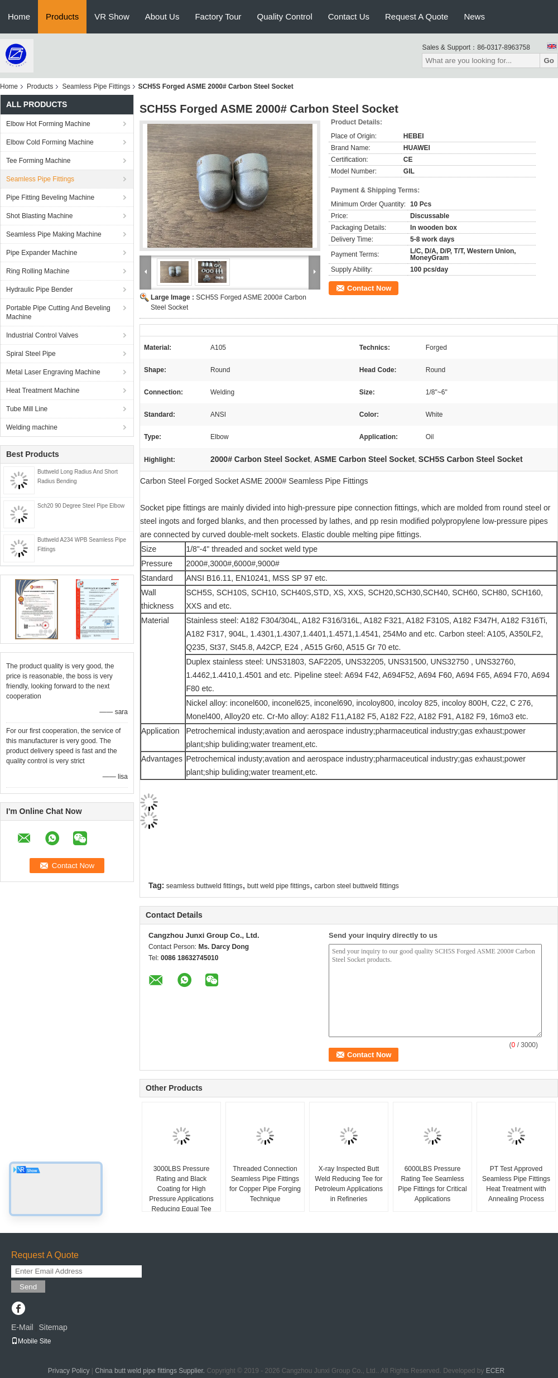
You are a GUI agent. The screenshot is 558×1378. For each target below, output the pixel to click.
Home (19, 16)
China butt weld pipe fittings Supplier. (150, 1371)
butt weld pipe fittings (278, 886)
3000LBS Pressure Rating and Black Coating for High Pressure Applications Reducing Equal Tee (181, 1189)
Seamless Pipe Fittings (96, 86)
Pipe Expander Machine (41, 253)
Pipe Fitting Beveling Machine (50, 197)
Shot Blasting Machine (39, 216)
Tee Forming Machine (38, 161)
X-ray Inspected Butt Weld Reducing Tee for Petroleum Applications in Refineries (349, 1184)
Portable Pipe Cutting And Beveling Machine (58, 312)
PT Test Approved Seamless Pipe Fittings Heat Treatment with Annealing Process (516, 1184)
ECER (495, 1371)
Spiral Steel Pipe (31, 354)
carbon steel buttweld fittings (356, 886)
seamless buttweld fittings (204, 886)
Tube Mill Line (26, 409)
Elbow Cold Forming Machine (50, 142)
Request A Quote (416, 16)
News (474, 16)
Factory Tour (218, 16)
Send (28, 1287)
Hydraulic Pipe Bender (39, 289)
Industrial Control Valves (42, 335)
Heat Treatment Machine (42, 390)
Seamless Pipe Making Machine (54, 234)
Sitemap (53, 1327)
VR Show (111, 16)
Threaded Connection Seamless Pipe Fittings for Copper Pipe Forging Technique (265, 1184)
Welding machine (31, 427)
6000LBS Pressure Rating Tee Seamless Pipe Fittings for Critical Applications (432, 1184)
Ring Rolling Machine (37, 271)
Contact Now (369, 288)
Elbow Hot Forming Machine (48, 124)
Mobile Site (31, 1341)
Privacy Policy (69, 1371)
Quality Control (284, 16)
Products (62, 16)
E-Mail (22, 1327)
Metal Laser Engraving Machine (53, 372)
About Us (162, 16)
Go (548, 60)
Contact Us (348, 16)
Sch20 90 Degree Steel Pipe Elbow (80, 506)
